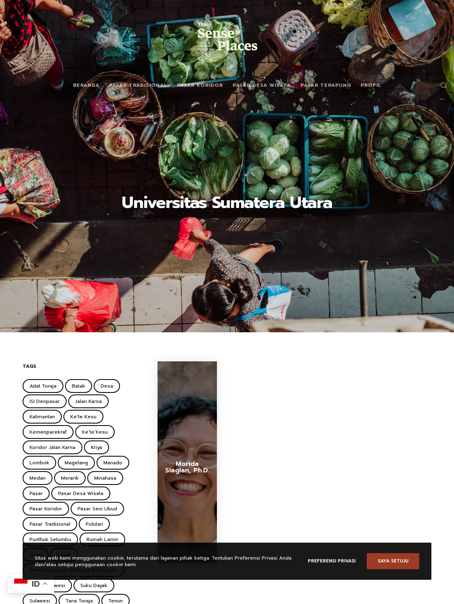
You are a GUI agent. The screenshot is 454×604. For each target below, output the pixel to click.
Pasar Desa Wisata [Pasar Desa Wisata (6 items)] (80, 493)
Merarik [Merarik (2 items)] (70, 478)
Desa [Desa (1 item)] (107, 386)
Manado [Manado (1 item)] (112, 462)
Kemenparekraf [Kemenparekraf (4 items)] (48, 432)
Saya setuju (393, 561)
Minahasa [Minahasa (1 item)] (105, 478)
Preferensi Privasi (331, 561)
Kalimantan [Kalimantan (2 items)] (42, 416)
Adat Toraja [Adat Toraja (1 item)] (43, 386)
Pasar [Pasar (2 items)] (36, 493)
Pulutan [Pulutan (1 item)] (94, 524)
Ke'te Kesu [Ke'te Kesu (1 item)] (83, 416)
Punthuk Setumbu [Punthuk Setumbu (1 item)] (50, 539)
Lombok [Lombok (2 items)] (39, 462)
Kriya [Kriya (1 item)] (96, 447)
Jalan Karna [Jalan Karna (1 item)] (88, 401)
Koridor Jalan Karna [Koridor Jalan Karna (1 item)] (52, 447)
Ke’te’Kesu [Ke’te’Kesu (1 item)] (95, 432)
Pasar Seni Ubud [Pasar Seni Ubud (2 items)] (97, 508)
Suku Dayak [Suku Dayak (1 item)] (93, 585)
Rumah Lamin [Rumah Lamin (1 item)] (102, 539)
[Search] (440, 85)
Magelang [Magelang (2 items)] (76, 462)
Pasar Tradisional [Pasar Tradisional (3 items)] (49, 524)
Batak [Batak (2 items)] (78, 386)
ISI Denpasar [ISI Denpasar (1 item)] (44, 401)
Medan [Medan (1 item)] (37, 478)
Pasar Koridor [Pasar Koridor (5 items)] (45, 508)
